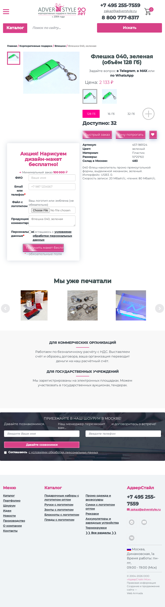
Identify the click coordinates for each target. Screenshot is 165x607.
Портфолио (11, 500)
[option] (34, 308)
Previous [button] (5, 308)
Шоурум (9, 505)
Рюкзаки (92, 514)
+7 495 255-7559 (120, 5)
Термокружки (96, 528)
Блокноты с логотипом (61, 515)
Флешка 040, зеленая (52, 221)
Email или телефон (18, 190)
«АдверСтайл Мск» (139, 579)
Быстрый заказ (97, 135)
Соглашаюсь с (52, 236)
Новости (9, 516)
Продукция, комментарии (18, 221)
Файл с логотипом (18, 204)
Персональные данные (18, 234)
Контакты (10, 531)
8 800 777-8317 (120, 18)
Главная (12, 45)
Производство (14, 521)
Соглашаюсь (51, 452)
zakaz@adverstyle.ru (120, 11)
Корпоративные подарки (35, 45)
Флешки (60, 45)
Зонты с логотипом (58, 509)
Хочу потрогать (130, 135)
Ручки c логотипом (58, 504)
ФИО (19, 178)
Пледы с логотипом (59, 520)
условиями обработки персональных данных (52, 236)
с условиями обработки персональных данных (63, 452)
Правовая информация (141, 582)
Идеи (7, 511)
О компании (12, 526)
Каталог (15, 27)
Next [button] (159, 308)
